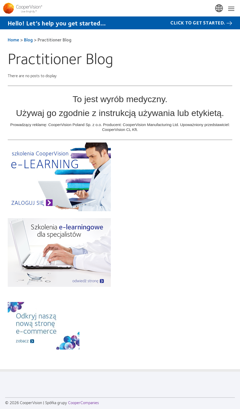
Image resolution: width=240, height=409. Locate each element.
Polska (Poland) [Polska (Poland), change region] (219, 8)
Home (13, 39)
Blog (28, 39)
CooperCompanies (83, 402)
